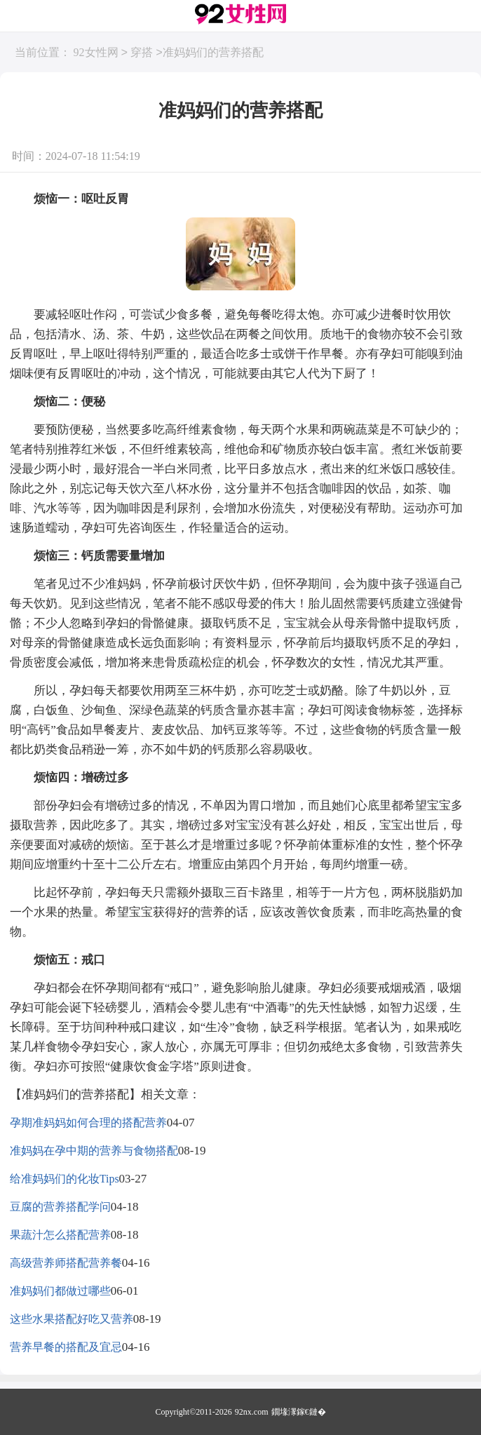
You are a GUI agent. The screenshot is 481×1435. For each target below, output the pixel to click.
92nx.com (252, 1412)
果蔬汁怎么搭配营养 (60, 1235)
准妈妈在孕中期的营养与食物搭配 (94, 1151)
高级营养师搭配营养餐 (66, 1263)
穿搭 (141, 53)
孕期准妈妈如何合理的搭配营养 (88, 1123)
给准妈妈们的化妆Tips (64, 1179)
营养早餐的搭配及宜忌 (66, 1347)
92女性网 (96, 53)
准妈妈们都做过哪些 (60, 1291)
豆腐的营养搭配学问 (60, 1207)
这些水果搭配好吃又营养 (71, 1319)
